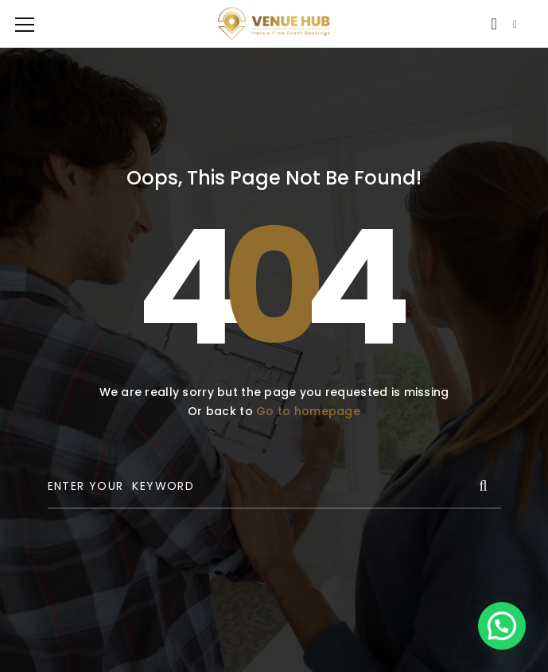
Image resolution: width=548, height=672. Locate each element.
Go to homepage (308, 411)
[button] (502, 626)
